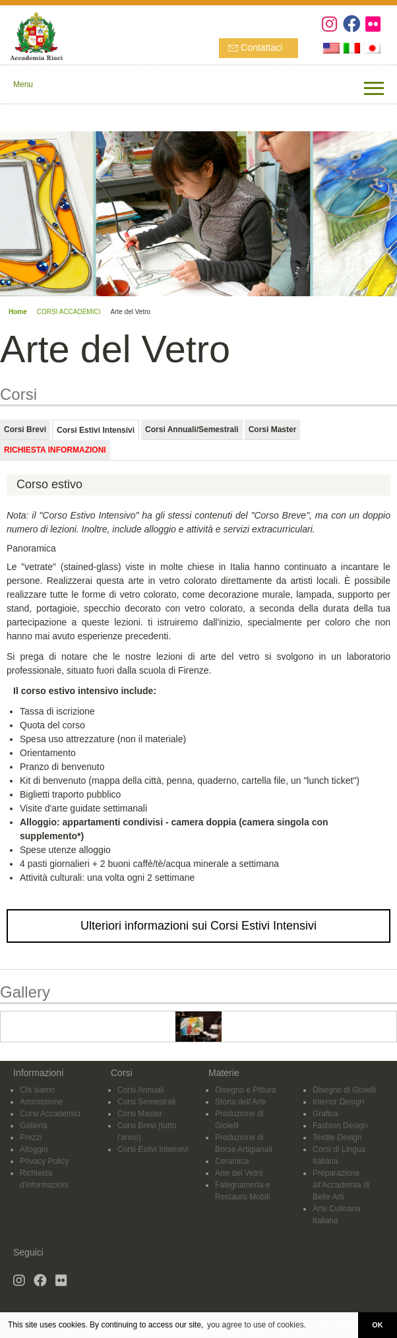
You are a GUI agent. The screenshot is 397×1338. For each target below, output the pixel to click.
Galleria (33, 1125)
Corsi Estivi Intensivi (152, 1149)
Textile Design (337, 1137)
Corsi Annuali (140, 1090)
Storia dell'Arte (240, 1101)
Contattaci (261, 47)
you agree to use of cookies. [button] (256, 1324)
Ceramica (232, 1161)
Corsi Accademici (50, 1113)
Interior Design (338, 1101)
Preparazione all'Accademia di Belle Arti (341, 1184)
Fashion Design (340, 1125)
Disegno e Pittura (245, 1090)
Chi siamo (37, 1090)
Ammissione (41, 1101)
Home (18, 311)
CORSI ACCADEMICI (69, 311)
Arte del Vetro (239, 1173)
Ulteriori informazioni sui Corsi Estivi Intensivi (198, 925)
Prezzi (31, 1137)
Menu (23, 84)
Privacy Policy (44, 1161)
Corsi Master (139, 1113)
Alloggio (34, 1149)
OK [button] (377, 1325)
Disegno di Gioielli (344, 1090)
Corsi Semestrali (146, 1101)
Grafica (325, 1113)
